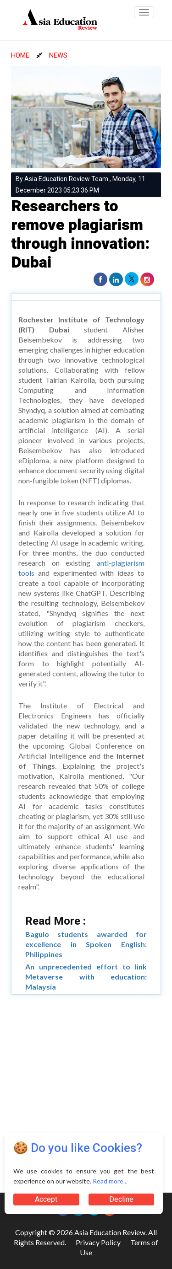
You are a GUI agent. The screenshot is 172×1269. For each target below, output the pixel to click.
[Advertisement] (86, 1089)
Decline (121, 1199)
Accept (46, 1199)
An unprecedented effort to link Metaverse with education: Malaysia (85, 976)
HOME (20, 55)
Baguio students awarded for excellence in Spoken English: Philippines (85, 944)
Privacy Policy (98, 1242)
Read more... (110, 1181)
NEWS (58, 55)
